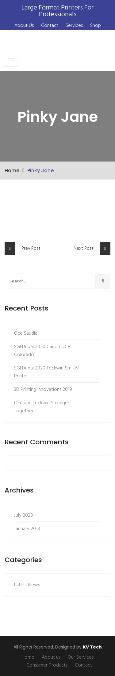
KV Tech (92, 647)
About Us (24, 26)
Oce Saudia (25, 333)
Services (74, 26)
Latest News (27, 585)
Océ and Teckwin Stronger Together (41, 407)
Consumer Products (46, 665)
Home (12, 170)
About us (51, 657)
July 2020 (23, 515)
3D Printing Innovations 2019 (43, 390)
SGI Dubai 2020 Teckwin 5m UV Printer (46, 372)
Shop (95, 26)
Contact (49, 26)
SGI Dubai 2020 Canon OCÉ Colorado (42, 351)
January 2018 (27, 529)
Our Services (81, 657)
